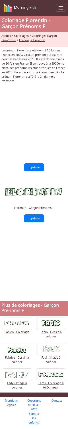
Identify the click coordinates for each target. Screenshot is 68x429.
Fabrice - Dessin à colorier (17, 355)
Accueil (6, 36)
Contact (56, 401)
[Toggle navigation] (61, 7)
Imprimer (34, 167)
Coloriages (21, 36)
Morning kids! (19, 7)
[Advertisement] (34, 123)
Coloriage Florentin (32, 40)
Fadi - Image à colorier (51, 355)
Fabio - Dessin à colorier (51, 330)
